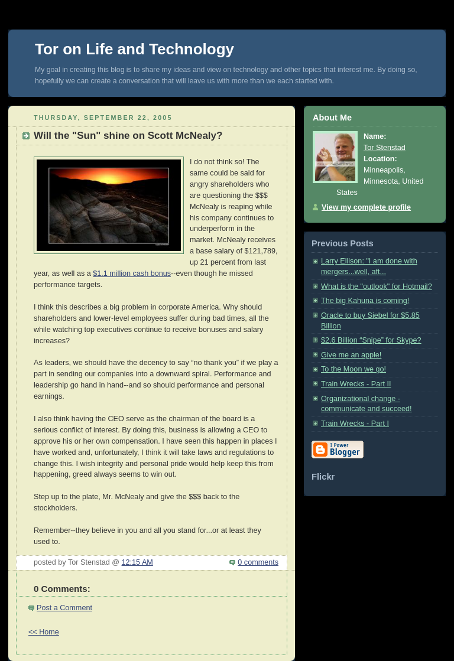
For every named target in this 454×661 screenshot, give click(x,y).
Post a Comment (64, 608)
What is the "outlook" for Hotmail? (376, 286)
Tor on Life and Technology (134, 49)
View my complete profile (366, 207)
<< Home (43, 632)
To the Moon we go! (353, 369)
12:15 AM (137, 562)
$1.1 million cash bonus (132, 273)
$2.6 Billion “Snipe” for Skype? (371, 340)
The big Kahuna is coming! (365, 301)
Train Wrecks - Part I (355, 423)
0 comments (258, 562)
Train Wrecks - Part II (356, 384)
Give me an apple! (351, 355)
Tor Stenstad (385, 148)
